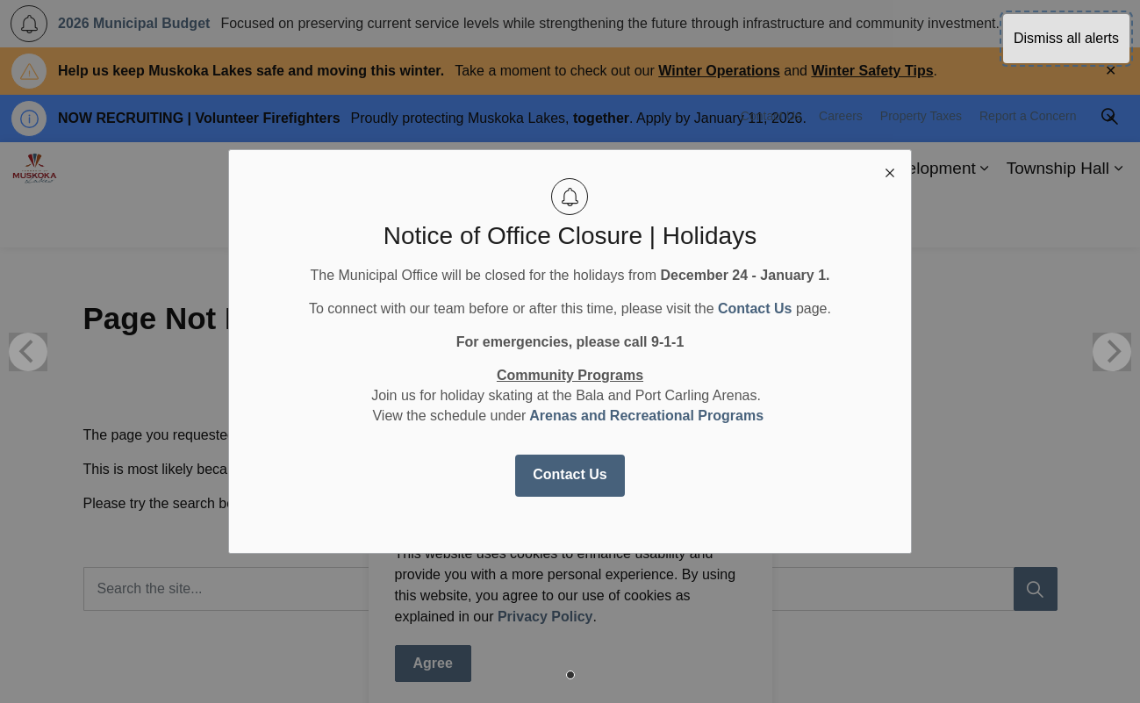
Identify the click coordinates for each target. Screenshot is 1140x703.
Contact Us (569, 474)
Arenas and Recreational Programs (646, 415)
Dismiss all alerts (1066, 38)
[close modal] (890, 171)
